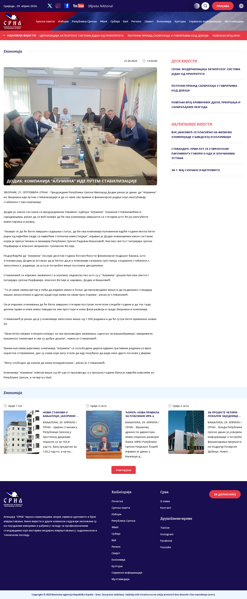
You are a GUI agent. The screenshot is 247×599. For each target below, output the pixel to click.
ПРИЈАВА (223, 6)
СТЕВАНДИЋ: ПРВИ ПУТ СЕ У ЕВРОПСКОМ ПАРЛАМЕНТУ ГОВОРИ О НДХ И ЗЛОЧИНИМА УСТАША (203, 153)
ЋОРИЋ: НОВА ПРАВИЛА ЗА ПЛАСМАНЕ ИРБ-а (142, 414)
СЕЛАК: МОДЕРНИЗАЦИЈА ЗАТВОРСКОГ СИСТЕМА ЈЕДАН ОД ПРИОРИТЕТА (79, 35)
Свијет (149, 21)
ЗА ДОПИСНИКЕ (225, 494)
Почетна (117, 501)
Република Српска (84, 21)
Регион (136, 21)
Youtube (165, 547)
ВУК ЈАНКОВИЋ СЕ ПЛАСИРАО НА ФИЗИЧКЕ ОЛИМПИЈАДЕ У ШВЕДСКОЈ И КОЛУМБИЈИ (201, 134)
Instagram (167, 534)
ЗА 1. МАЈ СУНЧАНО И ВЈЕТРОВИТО (195, 170)
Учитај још (123, 470)
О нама (165, 501)
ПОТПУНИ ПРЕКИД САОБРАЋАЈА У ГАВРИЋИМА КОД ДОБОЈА (172, 35)
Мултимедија (234, 21)
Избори (63, 21)
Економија (164, 21)
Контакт (165, 507)
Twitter (165, 527)
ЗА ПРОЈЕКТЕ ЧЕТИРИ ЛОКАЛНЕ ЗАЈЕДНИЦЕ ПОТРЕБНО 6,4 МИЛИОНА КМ (225, 414)
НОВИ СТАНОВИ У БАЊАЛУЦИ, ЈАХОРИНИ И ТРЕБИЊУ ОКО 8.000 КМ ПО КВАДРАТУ (60, 414)
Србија (115, 21)
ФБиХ (103, 21)
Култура (180, 21)
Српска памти (45, 21)
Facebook (166, 540)
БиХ (125, 21)
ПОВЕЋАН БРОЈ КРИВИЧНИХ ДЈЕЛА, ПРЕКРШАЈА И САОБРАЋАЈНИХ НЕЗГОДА (205, 104)
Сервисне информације (205, 21)
